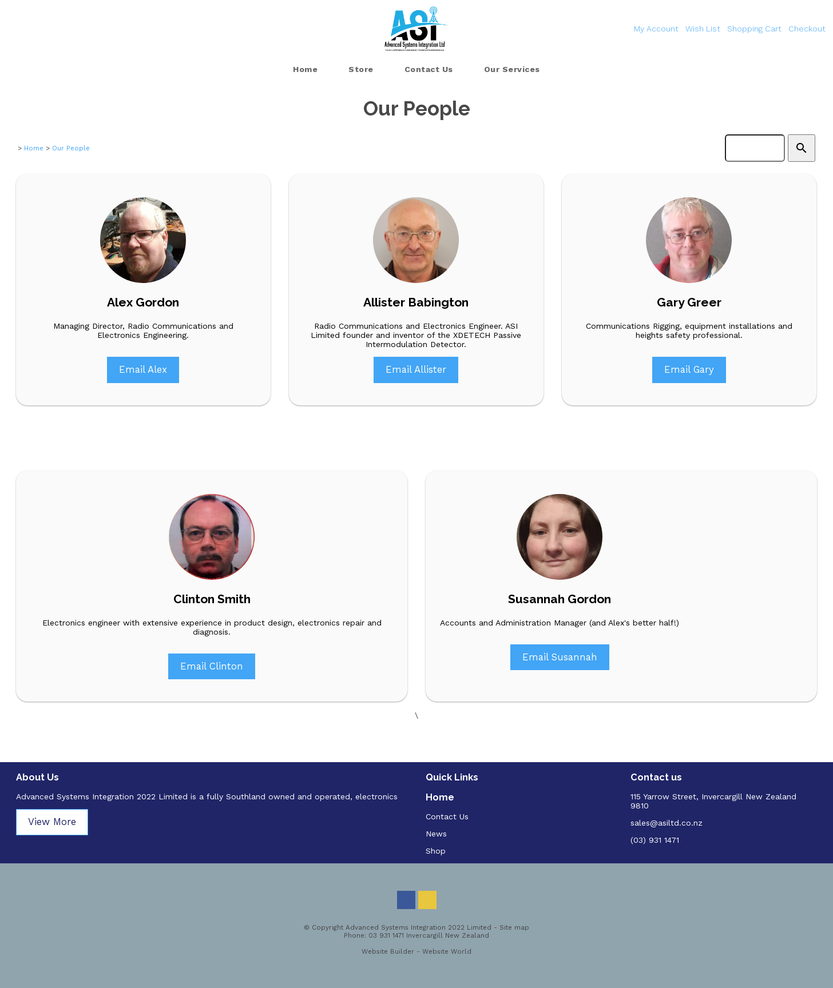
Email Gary (689, 369)
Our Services (512, 69)
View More (52, 821)
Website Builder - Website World (416, 951)
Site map (514, 927)
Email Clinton (211, 666)
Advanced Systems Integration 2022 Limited (418, 927)
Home (305, 69)
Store (361, 69)
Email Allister (416, 369)
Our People (71, 148)
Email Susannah (559, 657)
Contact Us (428, 69)
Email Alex (143, 369)
